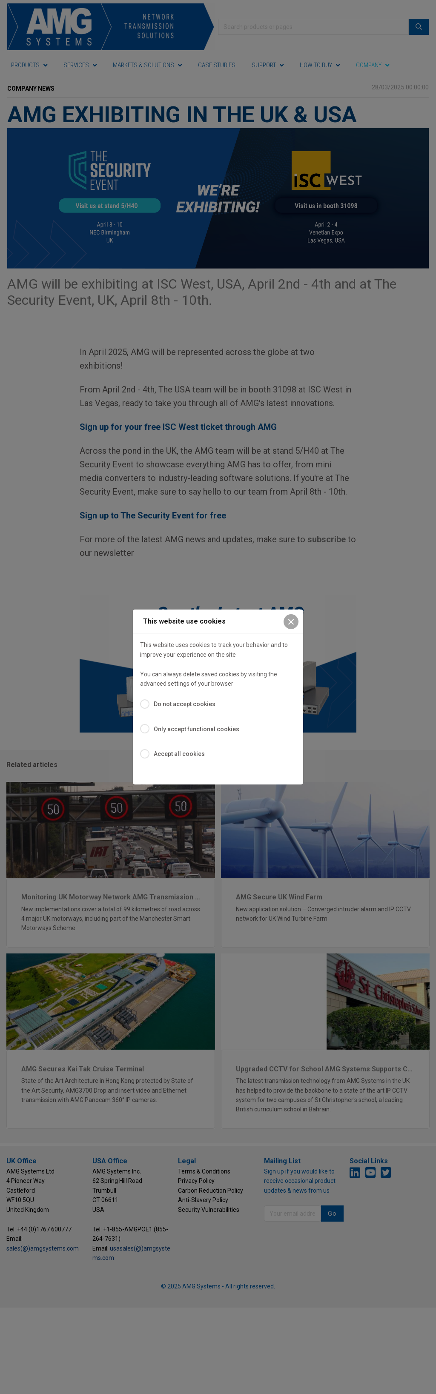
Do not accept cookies (184, 704)
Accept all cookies (179, 753)
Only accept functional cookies (196, 729)
